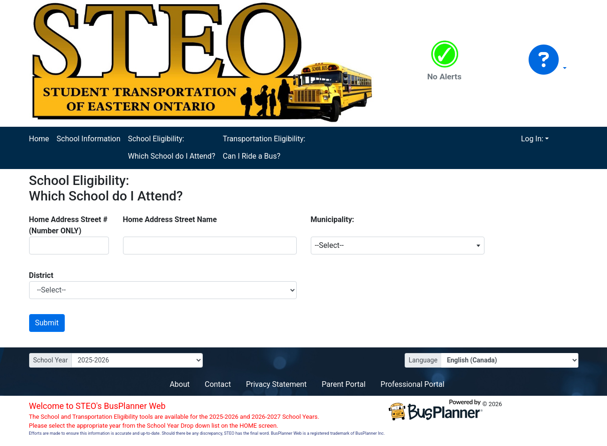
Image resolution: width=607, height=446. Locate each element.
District (41, 275)
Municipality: (332, 219)
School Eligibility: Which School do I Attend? (171, 147)
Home (39, 138)
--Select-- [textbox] (329, 245)
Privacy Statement (276, 384)
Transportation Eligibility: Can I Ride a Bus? (264, 147)
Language (423, 360)
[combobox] (397, 245)
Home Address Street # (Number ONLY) (68, 225)
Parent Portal (343, 384)
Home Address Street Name (170, 219)
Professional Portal (413, 384)
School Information (89, 138)
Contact (218, 384)
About (179, 384)
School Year (50, 360)
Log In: (532, 138)
